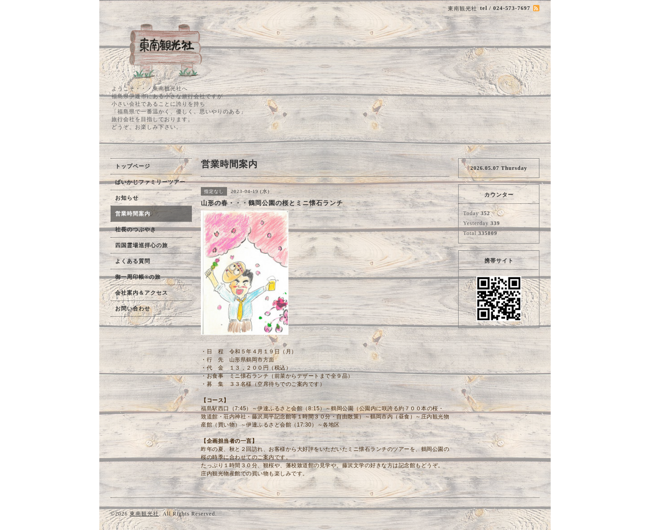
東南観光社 (144, 514)
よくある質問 (132, 261)
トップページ (132, 166)
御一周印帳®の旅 (138, 277)
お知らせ (127, 198)
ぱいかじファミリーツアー (150, 182)
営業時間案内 (132, 214)
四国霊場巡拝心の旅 (141, 245)
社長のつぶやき (135, 229)
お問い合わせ (132, 308)
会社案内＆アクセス (141, 293)
